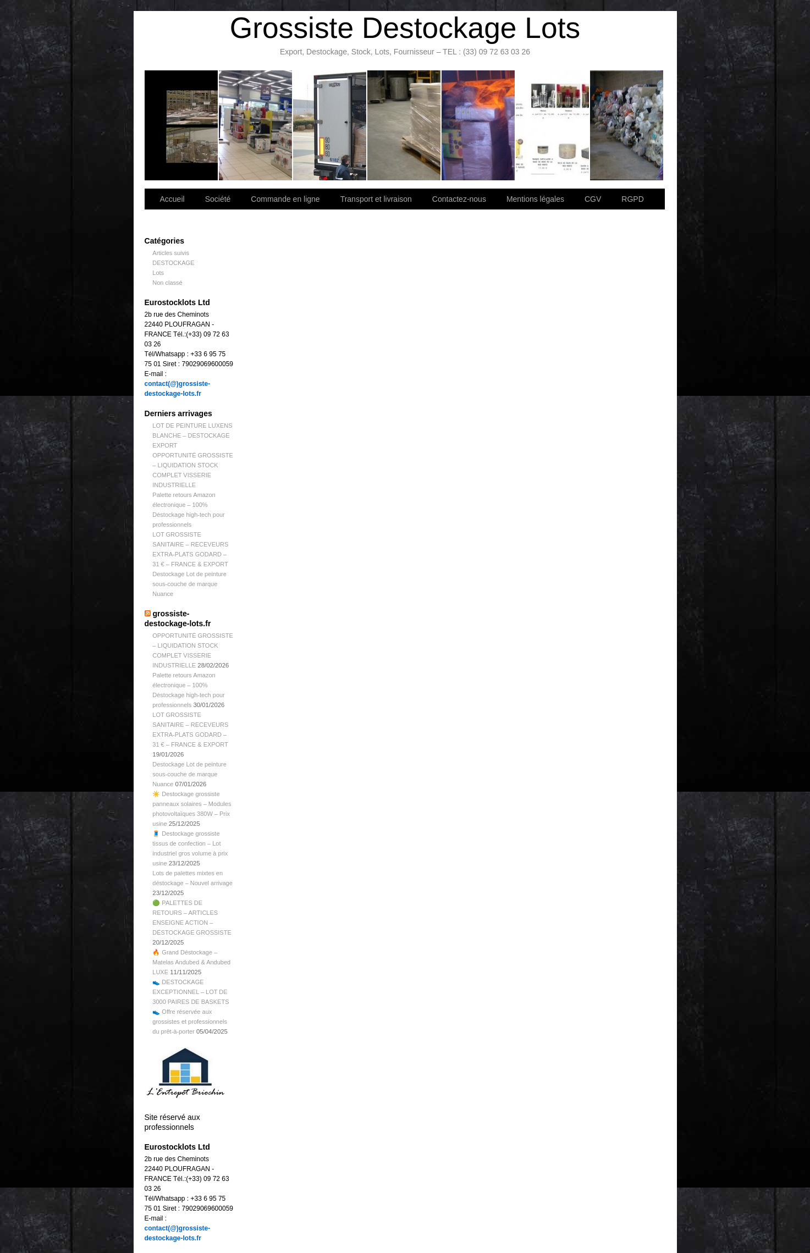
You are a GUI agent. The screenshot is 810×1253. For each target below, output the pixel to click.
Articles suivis (170, 253)
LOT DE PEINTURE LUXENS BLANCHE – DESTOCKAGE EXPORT (192, 435)
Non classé (167, 282)
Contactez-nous (404, 125)
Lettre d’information (479, 125)
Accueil (172, 199)
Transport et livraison (330, 125)
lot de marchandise (553, 125)
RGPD (632, 199)
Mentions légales (535, 199)
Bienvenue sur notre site (182, 125)
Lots (158, 272)
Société (256, 125)
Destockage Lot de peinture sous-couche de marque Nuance (189, 584)
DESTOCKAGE (173, 263)
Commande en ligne (285, 199)
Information (626, 125)
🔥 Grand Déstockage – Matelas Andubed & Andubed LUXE (191, 962)
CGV (593, 199)
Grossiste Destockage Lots (405, 28)
